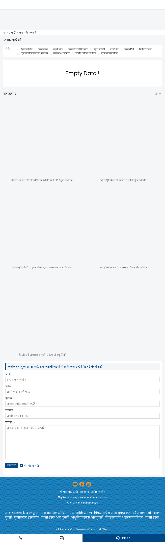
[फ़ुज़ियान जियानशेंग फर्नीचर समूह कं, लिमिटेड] (18, 4)
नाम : (8, 374)
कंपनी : (9, 410)
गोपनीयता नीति (31, 466)
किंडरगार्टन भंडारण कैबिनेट (124, 517)
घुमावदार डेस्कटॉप (26, 517)
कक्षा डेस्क (152, 517)
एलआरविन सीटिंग (54, 513)
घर (4, 32)
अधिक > (158, 93)
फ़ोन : (9, 386)
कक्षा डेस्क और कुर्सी (55, 517)
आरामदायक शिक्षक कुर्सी (22, 513)
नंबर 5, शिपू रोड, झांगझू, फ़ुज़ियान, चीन (86, 492)
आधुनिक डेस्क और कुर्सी (87, 517)
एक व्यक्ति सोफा (80, 513)
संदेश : (10, 422)
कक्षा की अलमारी (27, 32)
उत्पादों (12, 32)
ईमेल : (10, 398)
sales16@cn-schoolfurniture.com (87, 497)
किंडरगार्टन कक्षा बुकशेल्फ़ (112, 513)
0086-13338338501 (87, 503)
